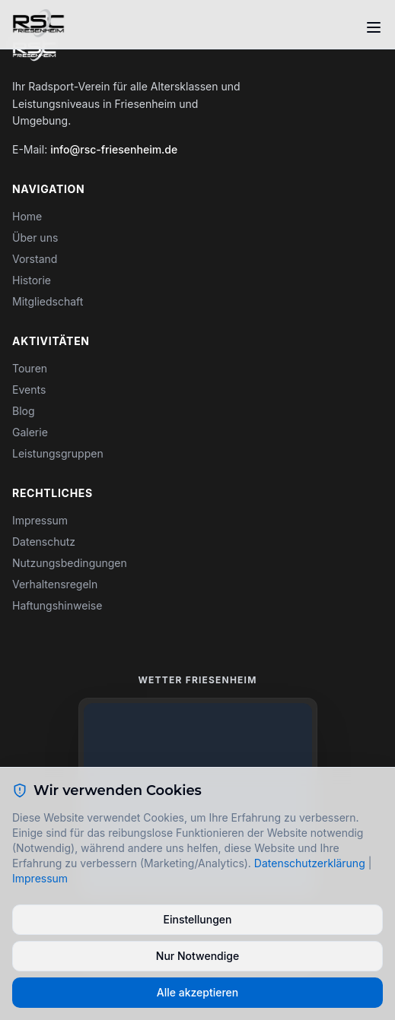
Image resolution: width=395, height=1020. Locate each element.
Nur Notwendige (197, 955)
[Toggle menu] (373, 27)
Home (27, 216)
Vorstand (34, 258)
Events (29, 389)
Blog (23, 410)
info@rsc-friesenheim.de (113, 149)
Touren (29, 368)
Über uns (35, 237)
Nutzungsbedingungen (69, 562)
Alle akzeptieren (198, 992)
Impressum (40, 520)
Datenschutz (43, 541)
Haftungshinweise (57, 605)
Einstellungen (197, 919)
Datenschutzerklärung (309, 863)
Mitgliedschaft (47, 301)
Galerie (30, 432)
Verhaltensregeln (54, 584)
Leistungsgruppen (58, 453)
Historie (31, 280)
